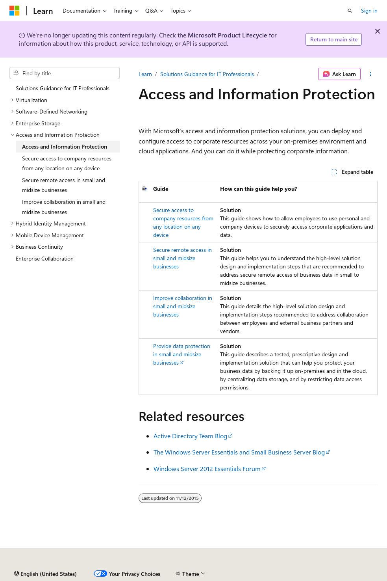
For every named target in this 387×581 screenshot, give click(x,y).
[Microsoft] (14, 11)
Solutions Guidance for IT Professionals (207, 74)
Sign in (369, 10)
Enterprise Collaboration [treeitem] (45, 258)
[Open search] (350, 11)
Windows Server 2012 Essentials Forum (207, 468)
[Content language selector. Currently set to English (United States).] (45, 574)
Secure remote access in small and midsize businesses (182, 258)
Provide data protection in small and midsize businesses (181, 354)
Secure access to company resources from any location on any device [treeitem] (66, 163)
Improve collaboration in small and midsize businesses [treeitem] (64, 207)
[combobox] (64, 73)
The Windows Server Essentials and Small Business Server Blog (239, 452)
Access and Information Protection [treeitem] (64, 146)
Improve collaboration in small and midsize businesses (182, 306)
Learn (145, 74)
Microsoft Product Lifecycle (227, 35)
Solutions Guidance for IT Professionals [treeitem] (62, 88)
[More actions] (371, 74)
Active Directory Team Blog (190, 436)
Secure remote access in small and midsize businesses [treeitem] (63, 185)
